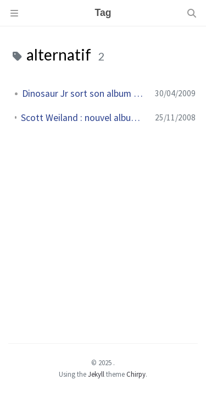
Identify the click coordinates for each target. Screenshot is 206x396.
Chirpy (136, 374)
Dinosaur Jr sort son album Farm (84, 93)
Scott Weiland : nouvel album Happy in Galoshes (83, 118)
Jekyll (96, 374)
